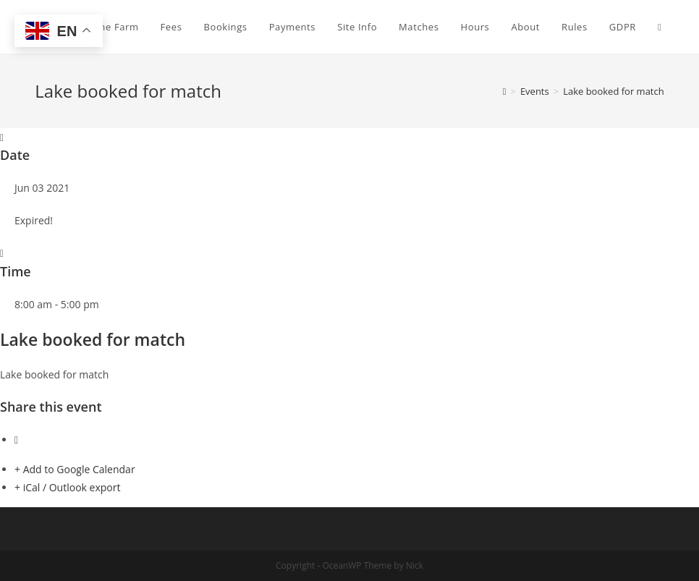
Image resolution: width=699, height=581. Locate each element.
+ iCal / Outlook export (67, 487)
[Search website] (659, 27)
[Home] (505, 91)
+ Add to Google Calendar (74, 469)
